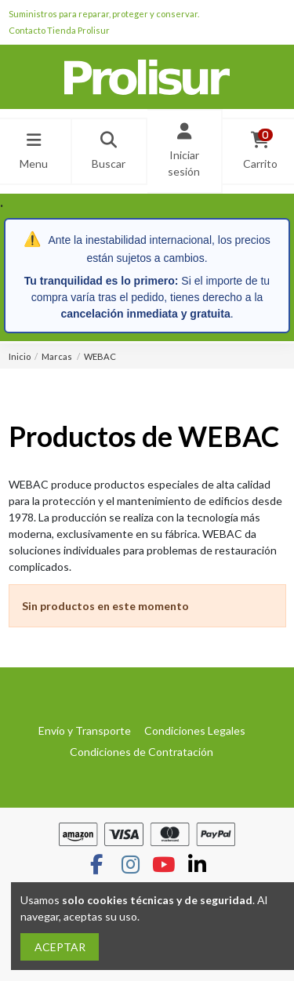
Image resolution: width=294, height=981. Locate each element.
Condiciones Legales (194, 730)
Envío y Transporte (84, 730)
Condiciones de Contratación (141, 751)
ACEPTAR (59, 947)
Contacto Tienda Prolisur (59, 30)
